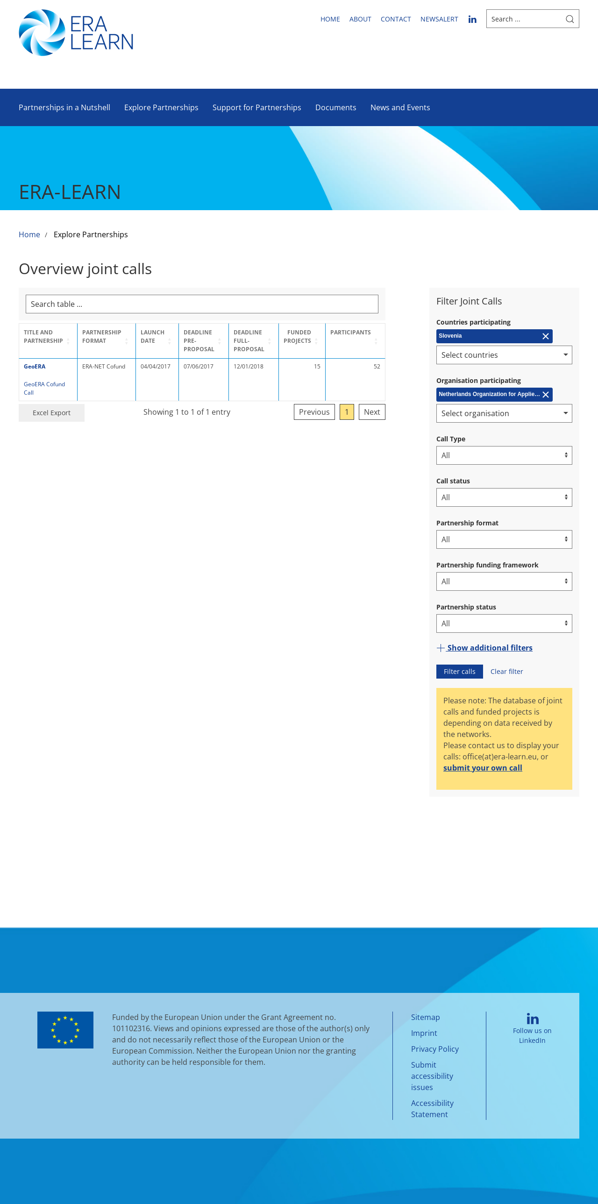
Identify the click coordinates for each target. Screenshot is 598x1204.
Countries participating (473, 322)
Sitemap (425, 1017)
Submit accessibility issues (432, 1076)
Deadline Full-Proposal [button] (271, 340)
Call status (453, 480)
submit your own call (482, 768)
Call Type (450, 438)
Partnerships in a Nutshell (64, 107)
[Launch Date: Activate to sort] (169, 341)
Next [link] (408, 403)
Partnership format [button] (108, 336)
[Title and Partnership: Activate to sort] (51, 341)
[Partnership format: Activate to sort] (115, 341)
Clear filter (507, 671)
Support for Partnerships (257, 107)
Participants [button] (387, 332)
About (360, 18)
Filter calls (460, 671)
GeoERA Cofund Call (50, 384)
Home (330, 18)
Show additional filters (484, 648)
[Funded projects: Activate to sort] (336, 341)
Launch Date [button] (163, 336)
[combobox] (504, 355)
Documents (335, 107)
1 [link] (383, 403)
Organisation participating (478, 380)
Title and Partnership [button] (43, 336)
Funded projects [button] (334, 336)
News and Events (400, 107)
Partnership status (466, 606)
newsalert (439, 18)
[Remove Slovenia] (494, 336)
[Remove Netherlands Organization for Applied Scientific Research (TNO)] (494, 395)
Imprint (424, 1033)
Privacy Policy (435, 1049)
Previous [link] (350, 403)
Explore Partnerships (161, 107)
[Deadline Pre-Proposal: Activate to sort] (221, 341)
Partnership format (467, 522)
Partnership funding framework (487, 564)
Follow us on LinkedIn (532, 1028)
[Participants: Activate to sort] (392, 341)
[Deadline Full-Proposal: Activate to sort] (280, 341)
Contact (396, 18)
